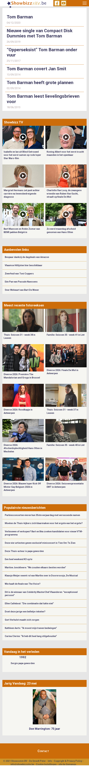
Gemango (71, 764)
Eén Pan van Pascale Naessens (21, 281)
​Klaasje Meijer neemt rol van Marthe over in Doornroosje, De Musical (41, 575)
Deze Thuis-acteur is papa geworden (24, 551)
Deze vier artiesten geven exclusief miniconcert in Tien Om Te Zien (40, 543)
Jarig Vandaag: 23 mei (20, 683)
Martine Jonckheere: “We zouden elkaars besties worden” (35, 567)
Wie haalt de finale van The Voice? (22, 584)
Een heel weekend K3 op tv (18, 559)
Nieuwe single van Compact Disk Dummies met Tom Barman (39, 33)
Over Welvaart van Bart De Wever (22, 290)
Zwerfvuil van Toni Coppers (19, 273)
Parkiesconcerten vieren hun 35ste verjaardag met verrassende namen (42, 515)
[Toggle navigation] (84, 3)
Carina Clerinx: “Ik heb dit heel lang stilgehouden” (31, 636)
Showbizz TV (13, 122)
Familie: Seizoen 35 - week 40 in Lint (66, 445)
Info (50, 761)
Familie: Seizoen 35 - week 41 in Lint (66, 335)
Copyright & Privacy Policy (68, 761)
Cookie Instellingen (46, 764)
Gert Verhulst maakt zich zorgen (22, 620)
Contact (43, 751)
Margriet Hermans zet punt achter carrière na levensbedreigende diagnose (22, 193)
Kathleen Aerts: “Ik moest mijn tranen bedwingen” (31, 628)
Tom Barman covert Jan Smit (36, 68)
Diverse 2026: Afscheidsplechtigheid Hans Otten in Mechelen (23, 448)
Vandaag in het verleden (21, 652)
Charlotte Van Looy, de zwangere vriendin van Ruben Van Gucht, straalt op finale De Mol (64, 193)
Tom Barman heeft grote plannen (40, 82)
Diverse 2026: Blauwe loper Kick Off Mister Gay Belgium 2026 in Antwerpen (22, 486)
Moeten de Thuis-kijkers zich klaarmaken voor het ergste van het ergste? (44, 523)
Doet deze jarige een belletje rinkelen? (25, 611)
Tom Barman (20, 17)
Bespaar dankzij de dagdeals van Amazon (27, 257)
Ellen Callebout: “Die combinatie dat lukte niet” (29, 603)
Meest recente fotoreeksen (24, 305)
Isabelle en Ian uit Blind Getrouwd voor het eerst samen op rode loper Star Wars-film (22, 155)
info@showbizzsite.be (22, 764)
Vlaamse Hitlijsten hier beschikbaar (23, 265)
